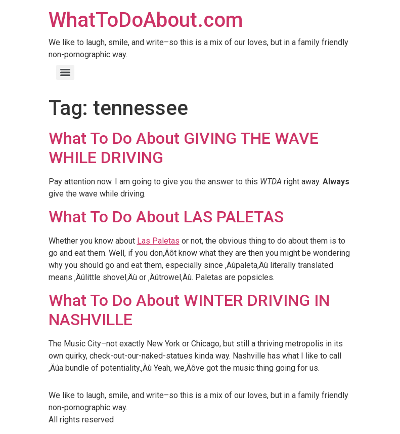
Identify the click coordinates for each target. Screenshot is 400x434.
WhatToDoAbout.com (146, 20)
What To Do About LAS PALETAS (166, 216)
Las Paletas (158, 241)
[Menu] (65, 72)
